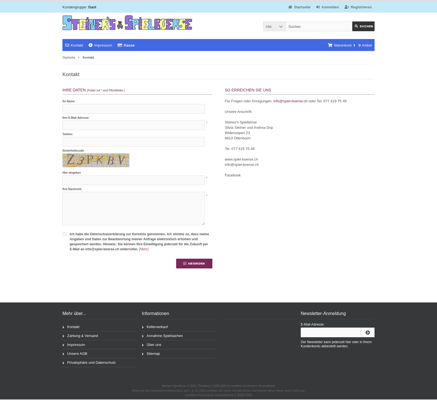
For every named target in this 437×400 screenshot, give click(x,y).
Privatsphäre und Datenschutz (89, 362)
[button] (274, 26)
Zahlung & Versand (80, 336)
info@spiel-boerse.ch (290, 101)
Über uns (151, 345)
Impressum (100, 45)
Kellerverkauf (155, 327)
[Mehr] (144, 249)
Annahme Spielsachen (162, 336)
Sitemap (151, 353)
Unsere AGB (74, 353)
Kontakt (74, 45)
